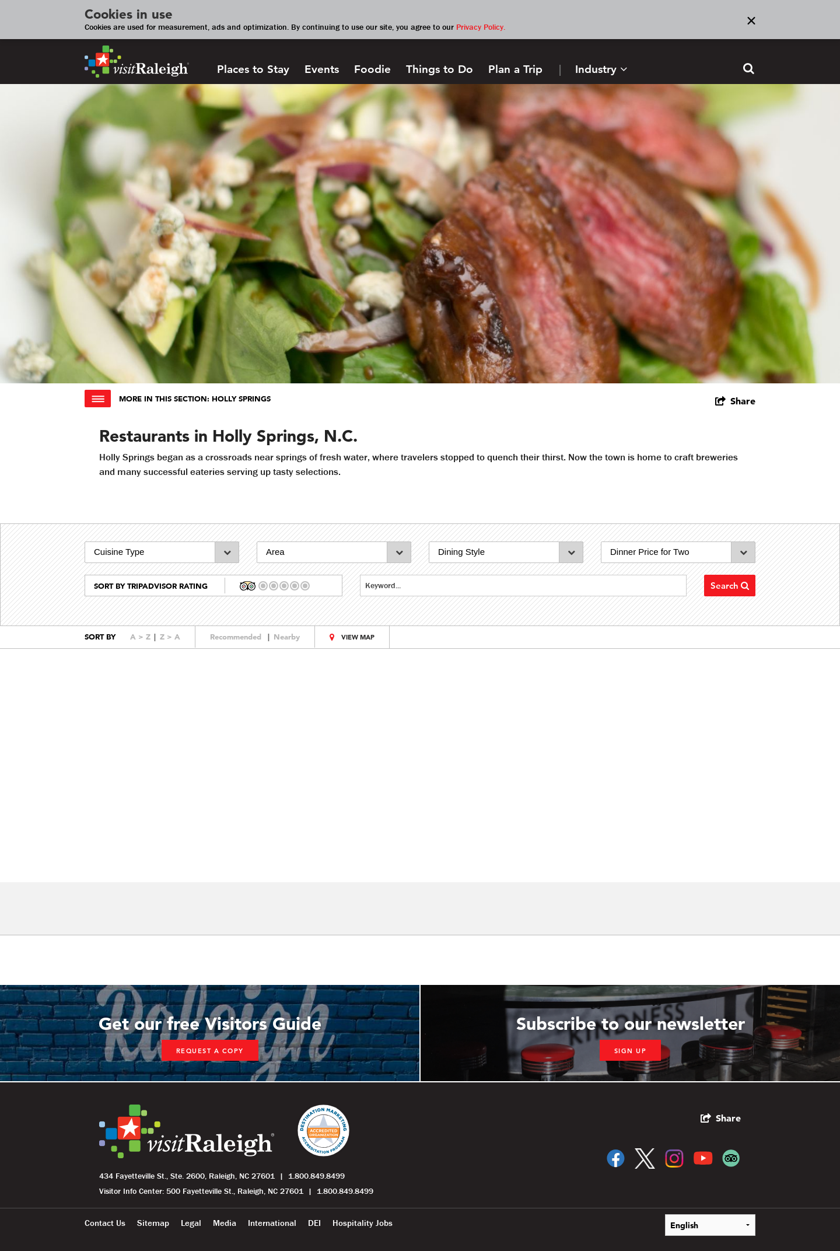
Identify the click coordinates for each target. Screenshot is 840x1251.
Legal (191, 1223)
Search (729, 585)
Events (321, 69)
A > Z (140, 636)
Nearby (287, 636)
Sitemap (153, 1223)
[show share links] (735, 401)
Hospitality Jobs (362, 1223)
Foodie (372, 69)
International (272, 1223)
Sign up (630, 1051)
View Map (357, 637)
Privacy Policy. (480, 27)
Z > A (170, 636)
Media (224, 1223)
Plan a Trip (515, 69)
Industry (601, 69)
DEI (314, 1223)
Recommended (235, 636)
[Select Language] (710, 1225)
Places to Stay (253, 69)
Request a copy (210, 1051)
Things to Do (439, 69)
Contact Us (105, 1223)
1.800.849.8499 (316, 1175)
